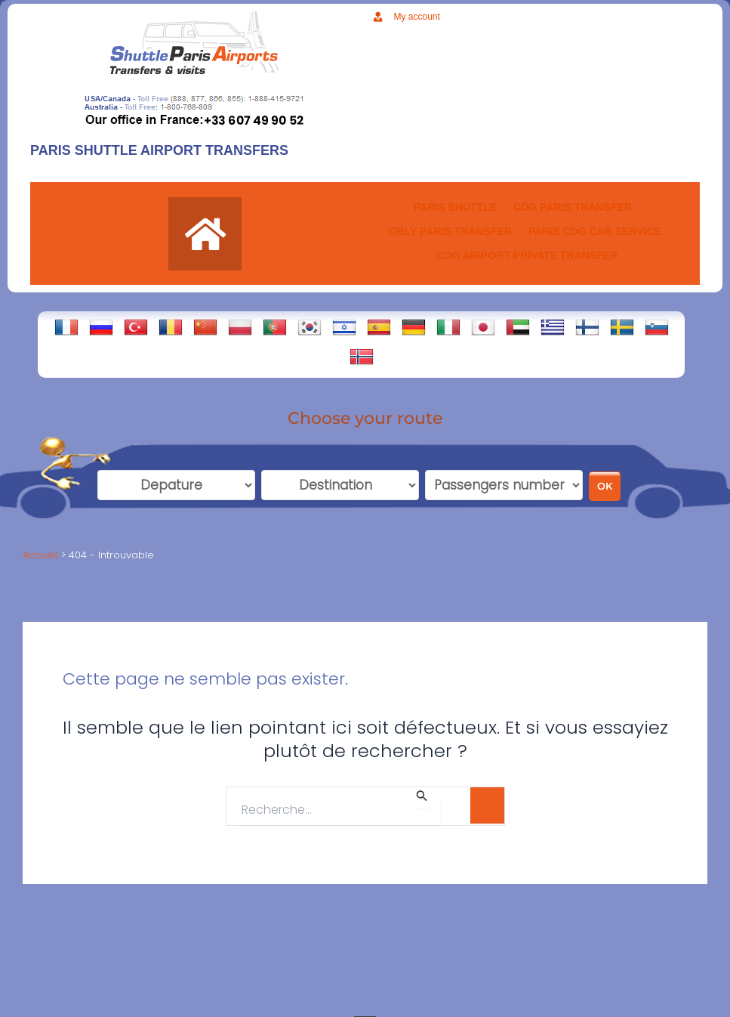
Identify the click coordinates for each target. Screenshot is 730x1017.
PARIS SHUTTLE (455, 207)
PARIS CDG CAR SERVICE (594, 231)
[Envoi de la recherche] (422, 800)
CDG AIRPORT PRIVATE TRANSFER (527, 255)
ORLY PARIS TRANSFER (450, 231)
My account (417, 16)
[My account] (378, 17)
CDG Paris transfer (572, 207)
